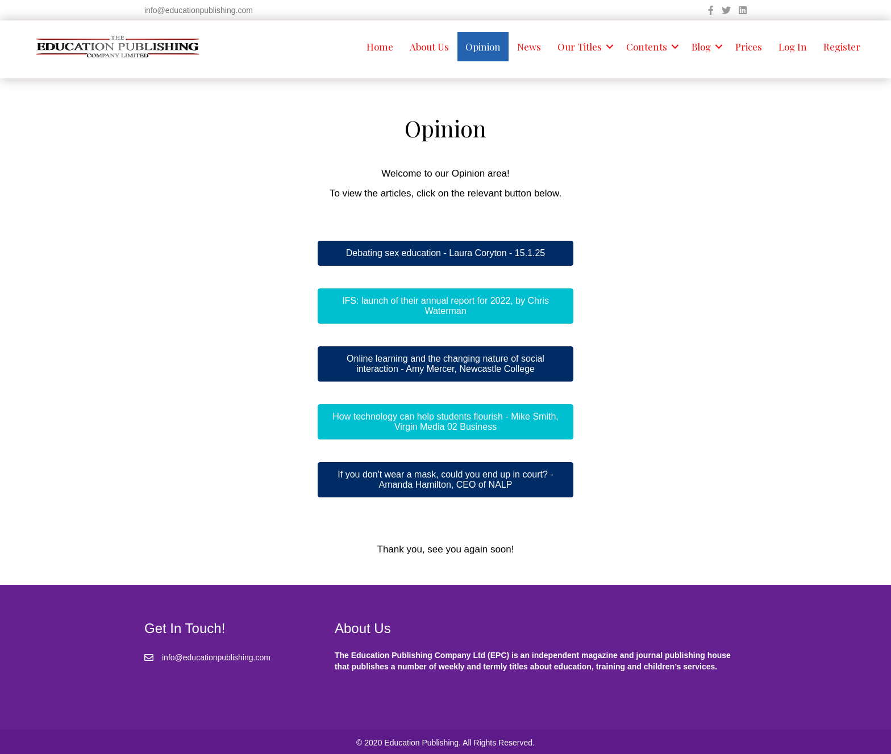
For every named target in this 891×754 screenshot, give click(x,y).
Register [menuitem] (841, 46)
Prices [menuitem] (748, 46)
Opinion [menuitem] (483, 46)
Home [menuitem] (380, 46)
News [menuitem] (529, 46)
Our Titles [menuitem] (579, 46)
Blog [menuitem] (701, 46)
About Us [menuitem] (429, 46)
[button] (610, 47)
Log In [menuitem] (792, 46)
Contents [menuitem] (646, 46)
